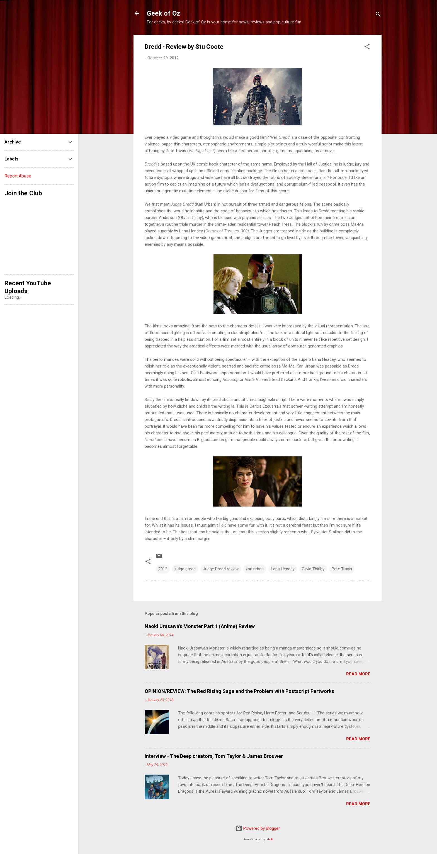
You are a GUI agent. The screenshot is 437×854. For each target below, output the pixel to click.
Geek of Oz (163, 13)
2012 (162, 568)
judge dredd (185, 568)
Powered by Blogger (258, 828)
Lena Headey (283, 568)
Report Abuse (17, 176)
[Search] (378, 15)
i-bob (269, 839)
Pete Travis (342, 568)
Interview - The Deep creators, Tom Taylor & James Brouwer (214, 756)
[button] (367, 47)
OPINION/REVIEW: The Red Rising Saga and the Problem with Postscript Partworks (239, 691)
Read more (358, 674)
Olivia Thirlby (313, 568)
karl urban (255, 568)
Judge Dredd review (221, 568)
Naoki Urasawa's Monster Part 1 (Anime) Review (200, 626)
